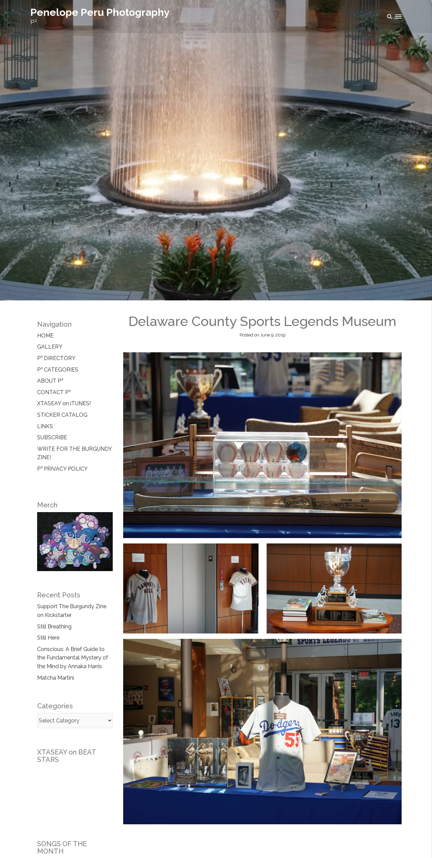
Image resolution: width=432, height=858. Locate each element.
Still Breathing (54, 626)
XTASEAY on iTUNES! (64, 403)
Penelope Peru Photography (100, 12)
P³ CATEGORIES (57, 369)
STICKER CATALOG (62, 415)
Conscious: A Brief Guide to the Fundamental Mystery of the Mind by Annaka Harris (72, 658)
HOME (45, 335)
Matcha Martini (55, 678)
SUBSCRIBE (52, 437)
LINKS (45, 426)
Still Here (48, 637)
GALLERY (49, 347)
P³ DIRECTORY (56, 358)
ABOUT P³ (50, 381)
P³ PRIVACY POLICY (62, 469)
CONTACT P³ (54, 392)
